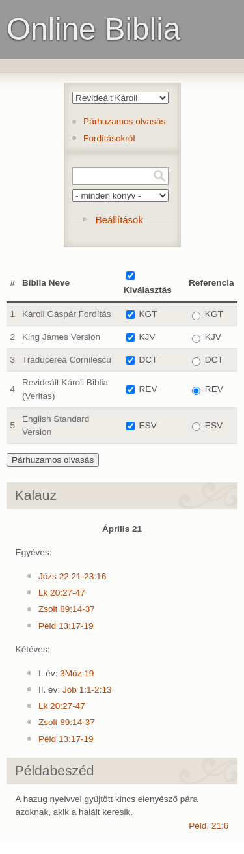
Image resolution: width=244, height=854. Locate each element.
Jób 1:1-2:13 (87, 690)
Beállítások (119, 219)
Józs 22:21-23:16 (72, 576)
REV (148, 389)
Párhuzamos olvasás (124, 121)
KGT (148, 314)
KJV (147, 337)
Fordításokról (109, 138)
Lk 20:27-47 (61, 593)
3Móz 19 (77, 673)
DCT (148, 360)
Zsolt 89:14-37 (66, 609)
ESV (148, 425)
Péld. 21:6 (208, 826)
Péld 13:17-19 (66, 626)
